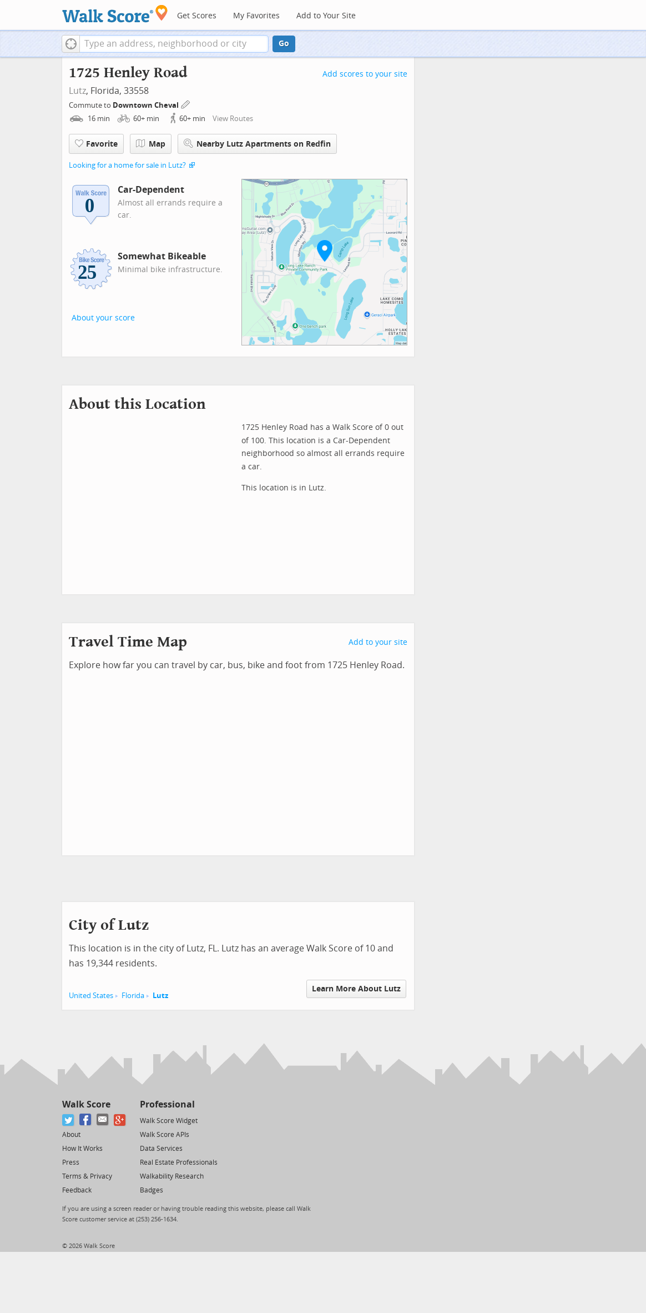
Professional (167, 1104)
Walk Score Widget (169, 1121)
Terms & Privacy (87, 1176)
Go (284, 43)
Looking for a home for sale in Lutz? (127, 165)
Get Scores (196, 16)
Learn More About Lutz (356, 989)
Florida (133, 995)
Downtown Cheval (146, 105)
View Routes (233, 118)
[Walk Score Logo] (115, 13)
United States (91, 995)
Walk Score (86, 1104)
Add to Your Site (326, 16)
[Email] (103, 1120)
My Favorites (256, 16)
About (71, 1135)
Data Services (161, 1148)
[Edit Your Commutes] (185, 103)
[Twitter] (68, 1120)
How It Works (82, 1148)
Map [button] (150, 144)
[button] (71, 44)
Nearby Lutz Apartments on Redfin (257, 143)
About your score (103, 318)
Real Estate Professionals (179, 1162)
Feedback (77, 1190)
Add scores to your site (364, 74)
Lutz (77, 91)
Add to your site (378, 642)
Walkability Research (172, 1176)
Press (70, 1162)
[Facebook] (85, 1120)
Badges (151, 1190)
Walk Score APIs (164, 1135)
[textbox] (174, 44)
